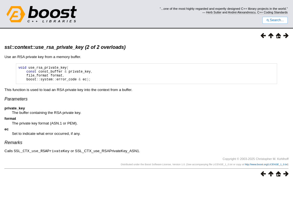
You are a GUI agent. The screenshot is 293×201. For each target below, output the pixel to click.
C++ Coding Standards (272, 12)
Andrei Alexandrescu (242, 12)
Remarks (13, 145)
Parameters (16, 102)
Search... (275, 20)
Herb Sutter (214, 12)
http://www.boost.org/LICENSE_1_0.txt (266, 167)
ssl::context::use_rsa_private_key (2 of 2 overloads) (65, 47)
